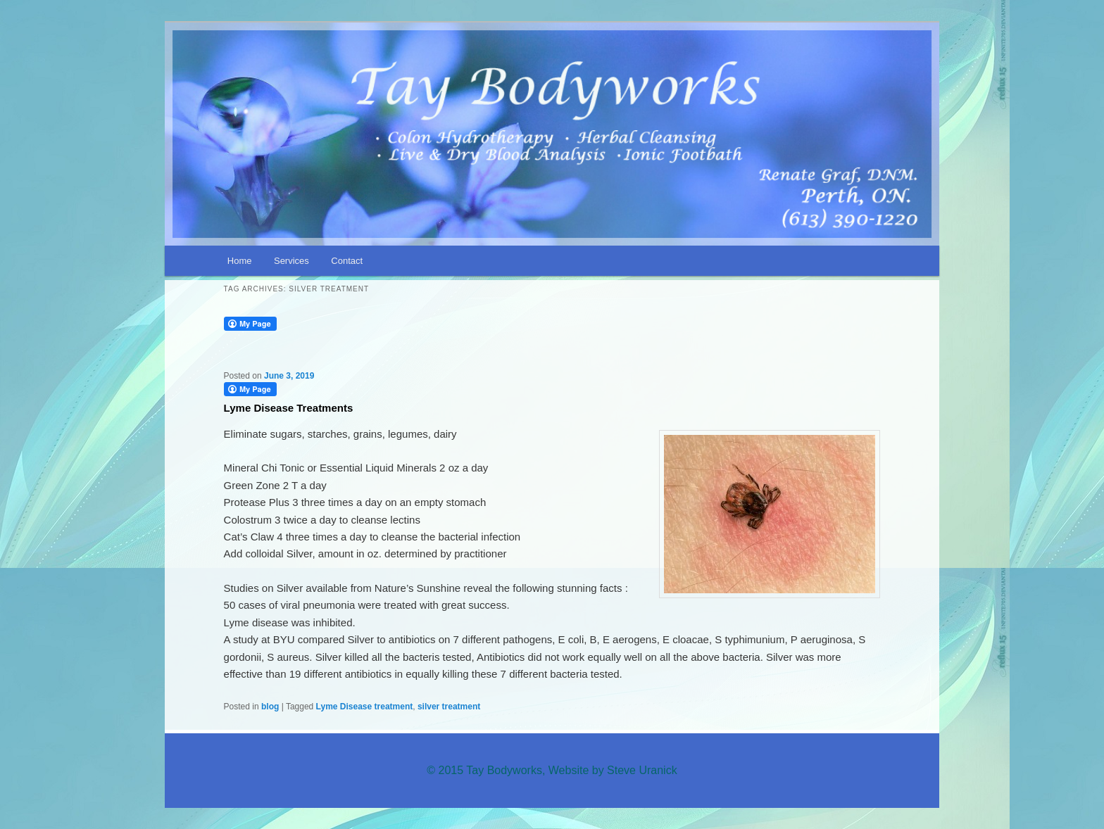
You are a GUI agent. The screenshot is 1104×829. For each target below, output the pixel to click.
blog (270, 706)
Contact (347, 260)
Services (291, 260)
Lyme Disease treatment (364, 706)
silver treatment (449, 706)
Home (239, 260)
